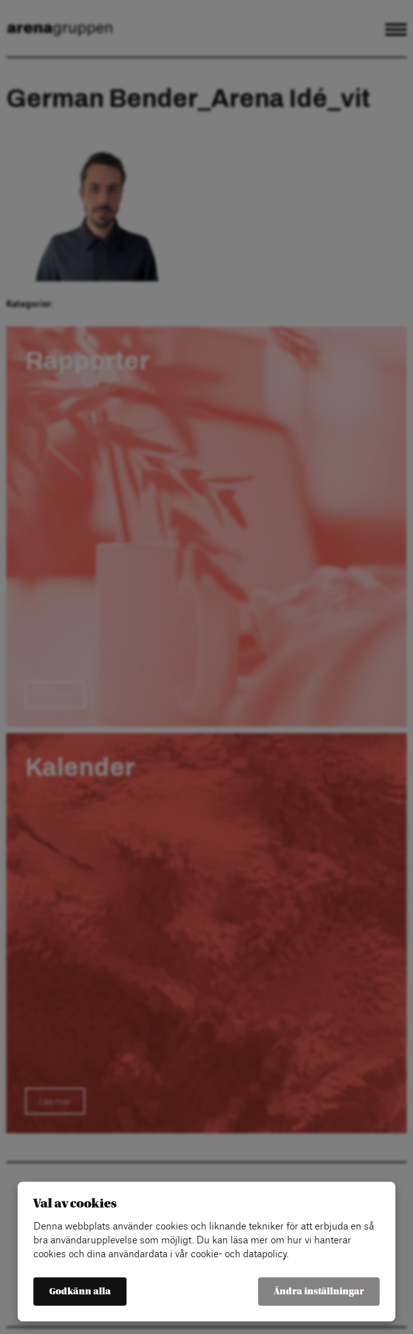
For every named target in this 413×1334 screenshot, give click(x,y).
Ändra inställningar (319, 1291)
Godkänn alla (80, 1291)
